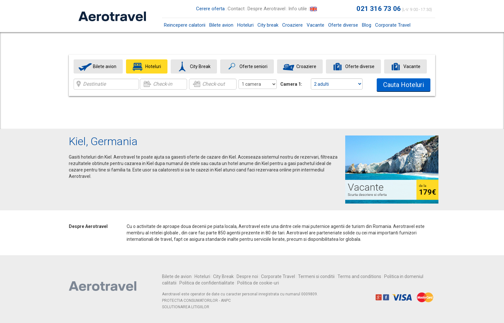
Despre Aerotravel (266, 9)
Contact (236, 9)
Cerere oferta (210, 9)
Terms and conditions (359, 276)
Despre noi (247, 276)
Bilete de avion (177, 276)
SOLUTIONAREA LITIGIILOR (185, 307)
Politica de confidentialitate (206, 282)
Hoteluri (245, 25)
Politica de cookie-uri (258, 282)
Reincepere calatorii (184, 25)
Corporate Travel (392, 25)
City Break (223, 276)
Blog (366, 25)
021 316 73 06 (378, 9)
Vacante (315, 25)
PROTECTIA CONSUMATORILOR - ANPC (196, 300)
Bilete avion (221, 25)
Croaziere (292, 25)
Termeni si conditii (316, 276)
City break (267, 25)
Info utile (297, 9)
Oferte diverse (343, 25)
